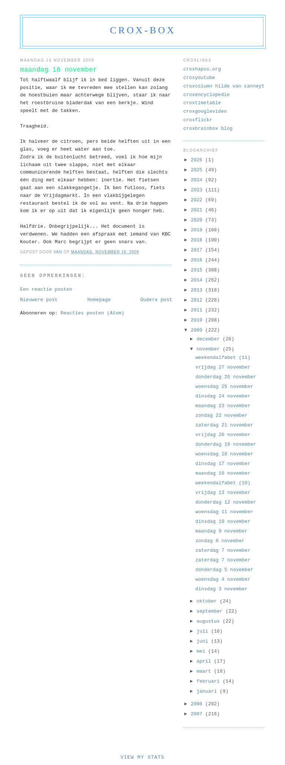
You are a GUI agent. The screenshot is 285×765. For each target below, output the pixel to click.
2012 (198, 300)
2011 (198, 310)
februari (210, 681)
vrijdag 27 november (222, 367)
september (211, 611)
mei (202, 651)
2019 (198, 230)
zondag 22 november (221, 415)
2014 (198, 280)
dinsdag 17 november (222, 463)
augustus (210, 621)
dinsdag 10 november (222, 521)
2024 (198, 180)
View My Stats (142, 757)
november (210, 349)
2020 (198, 220)
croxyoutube (199, 77)
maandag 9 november (221, 531)
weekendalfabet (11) (222, 357)
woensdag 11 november (224, 512)
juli (204, 631)
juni (204, 641)
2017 (198, 250)
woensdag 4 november (222, 579)
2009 (198, 330)
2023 (198, 190)
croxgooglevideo (205, 111)
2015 (198, 270)
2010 (198, 320)
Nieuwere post (39, 300)
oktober (208, 601)
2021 (198, 210)
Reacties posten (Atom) (92, 313)
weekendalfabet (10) (222, 483)
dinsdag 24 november (222, 396)
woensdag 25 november (224, 386)
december (210, 339)
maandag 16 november (222, 473)
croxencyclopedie (206, 95)
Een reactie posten (46, 289)
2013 (198, 290)
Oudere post (156, 300)
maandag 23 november (222, 406)
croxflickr (197, 120)
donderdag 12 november (225, 502)
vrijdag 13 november (222, 492)
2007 (198, 714)
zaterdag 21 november (224, 425)
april (205, 661)
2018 (198, 240)
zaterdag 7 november (222, 550)
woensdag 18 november (224, 454)
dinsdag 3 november (221, 589)
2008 (198, 704)
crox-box (143, 30)
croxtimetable (202, 103)
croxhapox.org (202, 69)
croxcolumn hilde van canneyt (223, 86)
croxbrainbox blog (208, 128)
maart (205, 671)
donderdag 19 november (225, 444)
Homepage (99, 300)
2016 (198, 260)
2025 (198, 170)
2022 (198, 200)
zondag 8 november (220, 541)
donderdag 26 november (225, 377)
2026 (198, 160)
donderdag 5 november (224, 570)
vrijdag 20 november (222, 435)
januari (208, 691)
